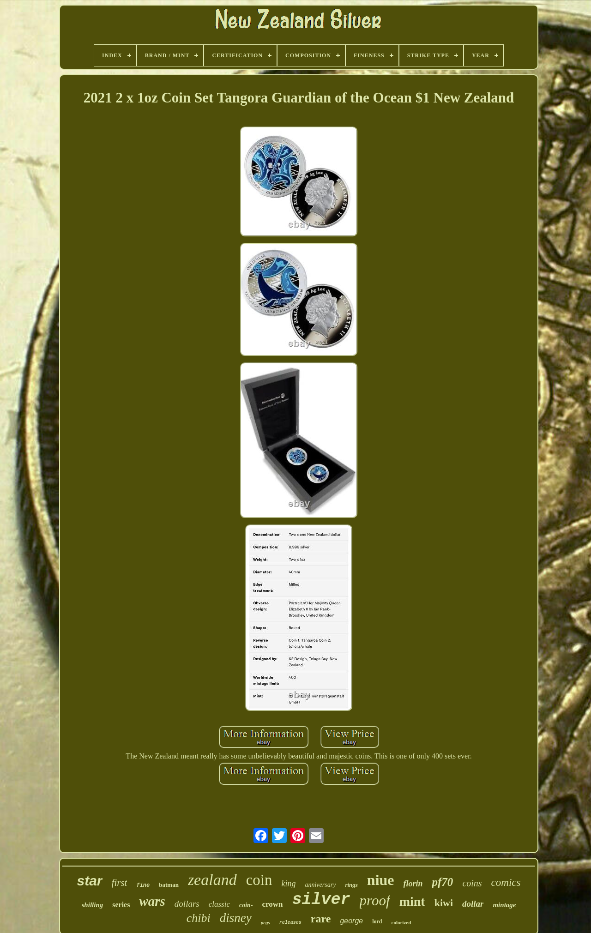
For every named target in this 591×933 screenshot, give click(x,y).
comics (506, 882)
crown (272, 904)
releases (290, 922)
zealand (212, 879)
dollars (187, 904)
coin (259, 880)
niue (380, 880)
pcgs (265, 922)
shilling (92, 905)
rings (351, 884)
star (90, 880)
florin (413, 883)
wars (152, 901)
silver (321, 900)
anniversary (320, 884)
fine (143, 885)
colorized (401, 922)
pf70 (442, 882)
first (119, 882)
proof (375, 900)
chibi (199, 918)
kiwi (443, 903)
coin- (246, 905)
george (351, 921)
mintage (504, 905)
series (121, 905)
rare (321, 919)
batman (169, 884)
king (288, 883)
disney (236, 918)
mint (412, 901)
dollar (472, 904)
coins (472, 883)
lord (377, 921)
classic (219, 904)
